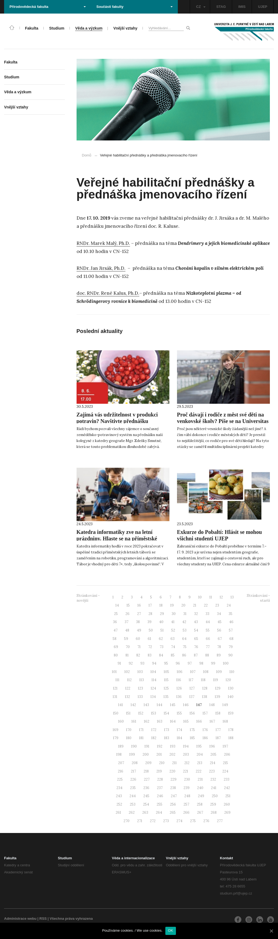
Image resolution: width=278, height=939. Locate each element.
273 (166, 821)
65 (196, 638)
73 (161, 647)
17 (150, 605)
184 (179, 738)
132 (127, 696)
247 (174, 796)
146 (186, 705)
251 (227, 796)
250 (215, 796)
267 (200, 812)
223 (212, 771)
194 (186, 746)
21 (194, 605)
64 (184, 638)
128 (204, 688)
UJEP (262, 7)
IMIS (242, 7)
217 (133, 771)
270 (126, 821)
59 (126, 638)
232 (213, 779)
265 (173, 812)
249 (201, 796)
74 (173, 647)
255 (159, 804)
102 (127, 671)
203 (186, 754)
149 (225, 705)
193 (172, 746)
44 (208, 622)
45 (219, 622)
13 (232, 597)
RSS (43, 918)
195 (199, 746)
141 (120, 705)
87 (196, 655)
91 (119, 663)
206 (227, 754)
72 (150, 647)
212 (186, 763)
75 (185, 647)
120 (228, 680)
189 (121, 746)
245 (146, 796)
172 (153, 730)
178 (230, 730)
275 (193, 821)
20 (183, 605)
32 (196, 613)
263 (145, 812)
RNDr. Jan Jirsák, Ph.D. (101, 268)
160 (121, 721)
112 (129, 680)
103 (140, 671)
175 (192, 730)
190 (134, 746)
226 (133, 779)
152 (140, 713)
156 (192, 713)
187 (218, 738)
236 (146, 788)
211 (174, 763)
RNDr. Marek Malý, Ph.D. (103, 243)
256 (173, 804)
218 (146, 771)
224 (225, 771)
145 (172, 705)
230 (187, 779)
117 (191, 680)
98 (201, 663)
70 (128, 647)
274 (179, 821)
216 (120, 771)
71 (139, 647)
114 (153, 680)
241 (213, 788)
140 (230, 696)
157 (205, 713)
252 (119, 804)
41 (173, 622)
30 (174, 613)
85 (173, 655)
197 (225, 746)
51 (162, 630)
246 (160, 796)
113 (141, 680)
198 (119, 754)
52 (173, 630)
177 (218, 730)
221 (185, 771)
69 (116, 647)
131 (115, 696)
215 (225, 763)
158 (217, 713)
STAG (221, 7)
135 (166, 696)
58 (114, 638)
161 (133, 721)
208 (135, 763)
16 (139, 605)
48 (127, 630)
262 (132, 812)
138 (204, 696)
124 (153, 688)
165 (186, 721)
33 (207, 613)
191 (146, 746)
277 (220, 821)
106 (179, 671)
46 (231, 622)
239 (186, 788)
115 (166, 680)
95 (166, 663)
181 (141, 738)
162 (146, 721)
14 (117, 605)
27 (139, 613)
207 (121, 763)
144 (159, 705)
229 (173, 779)
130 (230, 688)
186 (205, 738)
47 (115, 630)
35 (230, 613)
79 (231, 647)
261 (118, 812)
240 (200, 788)
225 (120, 779)
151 (128, 713)
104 (153, 671)
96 (178, 663)
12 (221, 597)
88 (207, 655)
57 (231, 630)
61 (149, 638)
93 (142, 663)
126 (179, 688)
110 (231, 671)
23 (217, 605)
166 (199, 721)
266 (186, 812)
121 (115, 688)
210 (162, 763)
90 (230, 655)
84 (161, 655)
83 (149, 655)
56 (219, 630)
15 (128, 605)
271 (139, 821)
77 (208, 647)
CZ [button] (200, 7)
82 (138, 655)
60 (138, 638)
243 (119, 796)
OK (170, 930)
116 (178, 680)
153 (153, 713)
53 (185, 630)
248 (187, 796)
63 (172, 638)
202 (172, 754)
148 (212, 705)
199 (132, 754)
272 (153, 821)
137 (191, 696)
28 (150, 613)
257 (186, 804)
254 (146, 804)
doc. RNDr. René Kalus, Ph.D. (108, 293)
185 (192, 738)
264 (159, 812)
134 (153, 696)
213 (199, 763)
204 (200, 754)
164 (173, 721)
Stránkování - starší (258, 598)
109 (219, 671)
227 (147, 779)
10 (200, 597)
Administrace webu (20, 918)
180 (128, 738)
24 (229, 605)
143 (146, 705)
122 (127, 688)
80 (116, 655)
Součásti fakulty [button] (134, 7)
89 (219, 655)
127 (192, 688)
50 (151, 630)
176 (205, 730)
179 (115, 738)
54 (196, 630)
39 (149, 622)
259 (213, 804)
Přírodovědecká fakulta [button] (48, 7)
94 (154, 663)
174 (179, 730)
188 (230, 738)
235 (133, 788)
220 (172, 771)
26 (127, 613)
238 (173, 788)
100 (226, 663)
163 (159, 721)
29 (162, 613)
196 (212, 746)
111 (117, 680)
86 (184, 655)
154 (166, 713)
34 (219, 613)
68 (231, 638)
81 (127, 655)
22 (206, 605)
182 (153, 738)
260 (227, 804)
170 (128, 730)
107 (192, 671)
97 (190, 663)
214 (212, 763)
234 (119, 788)
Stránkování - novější (88, 598)
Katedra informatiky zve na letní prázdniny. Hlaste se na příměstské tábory (117, 538)
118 (203, 680)
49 (139, 630)
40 (161, 622)
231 (200, 779)
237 (160, 788)
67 (220, 638)
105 (166, 671)
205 (213, 754)
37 (126, 622)
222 (198, 771)
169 (115, 730)
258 (200, 804)
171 (141, 730)
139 (217, 696)
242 (227, 788)
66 (208, 638)
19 (172, 605)
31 (185, 613)
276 (206, 821)
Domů (86, 155)
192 (159, 746)
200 (146, 754)
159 (230, 713)
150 (115, 713)
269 (227, 812)
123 (140, 688)
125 (166, 688)
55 (208, 630)
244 (132, 796)
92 (131, 663)
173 (166, 730)
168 (225, 721)
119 (215, 680)
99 (213, 663)
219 (159, 771)
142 (133, 705)
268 (214, 812)
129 (217, 688)
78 (219, 647)
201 (159, 754)
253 (132, 804)
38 (138, 622)
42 (184, 622)
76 (196, 647)
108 (205, 671)
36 (115, 622)
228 (160, 779)
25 (116, 613)
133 (140, 696)
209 (148, 763)
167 (212, 721)
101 (114, 671)
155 (179, 713)
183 (166, 738)
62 (161, 638)
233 (226, 779)
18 (161, 605)
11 (210, 597)
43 (196, 622)
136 (179, 696)
